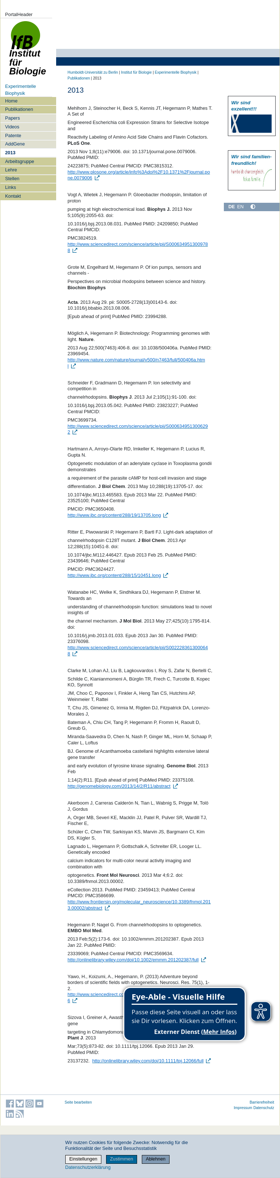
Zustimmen (121, 1159)
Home (11, 101)
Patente (13, 135)
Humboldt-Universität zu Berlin (92, 72)
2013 (10, 152)
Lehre (11, 170)
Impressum (243, 1108)
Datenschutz (263, 1108)
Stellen (12, 178)
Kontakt (13, 196)
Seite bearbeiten (78, 1102)
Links (10, 187)
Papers (12, 118)
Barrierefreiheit (262, 1102)
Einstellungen (83, 1159)
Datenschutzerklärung (87, 1167)
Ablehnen (156, 1159)
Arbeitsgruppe (19, 161)
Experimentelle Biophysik (175, 72)
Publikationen (19, 109)
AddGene (15, 144)
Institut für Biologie (27, 52)
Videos (12, 126)
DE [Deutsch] (231, 206)
